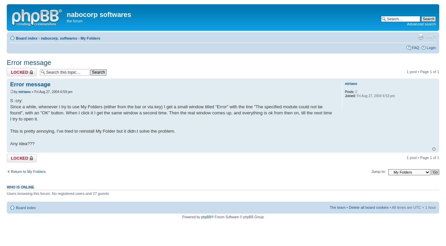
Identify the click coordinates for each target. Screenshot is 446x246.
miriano (24, 92)
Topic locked (22, 72)
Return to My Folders (28, 172)
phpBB (206, 217)
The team (337, 207)
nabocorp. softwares (59, 38)
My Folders (90, 38)
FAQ (415, 48)
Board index (27, 38)
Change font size (431, 37)
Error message (29, 62)
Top (434, 149)
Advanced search (421, 24)
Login (431, 48)
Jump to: (378, 172)
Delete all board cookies (368, 207)
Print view (420, 37)
